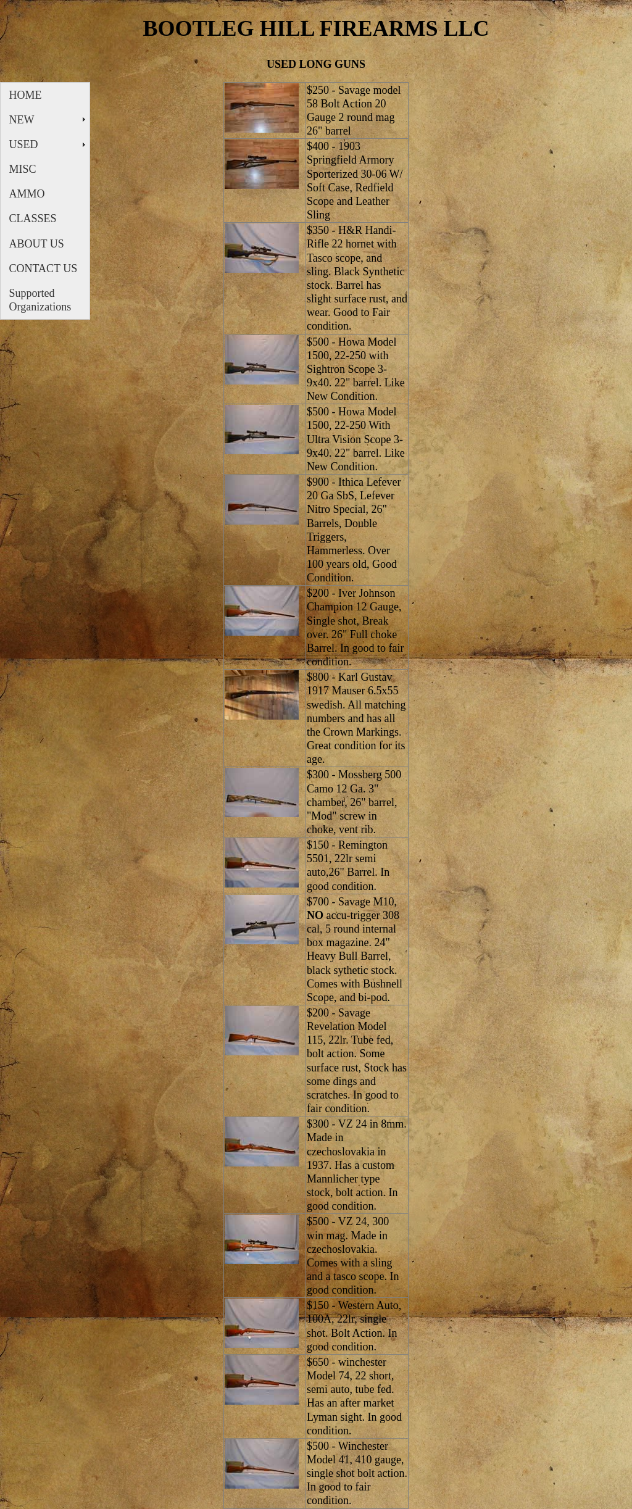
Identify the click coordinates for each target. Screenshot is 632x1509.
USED (23, 144)
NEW (22, 120)
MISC (22, 169)
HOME (25, 95)
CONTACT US (43, 268)
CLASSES (33, 218)
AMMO (27, 194)
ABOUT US (36, 244)
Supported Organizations (40, 300)
